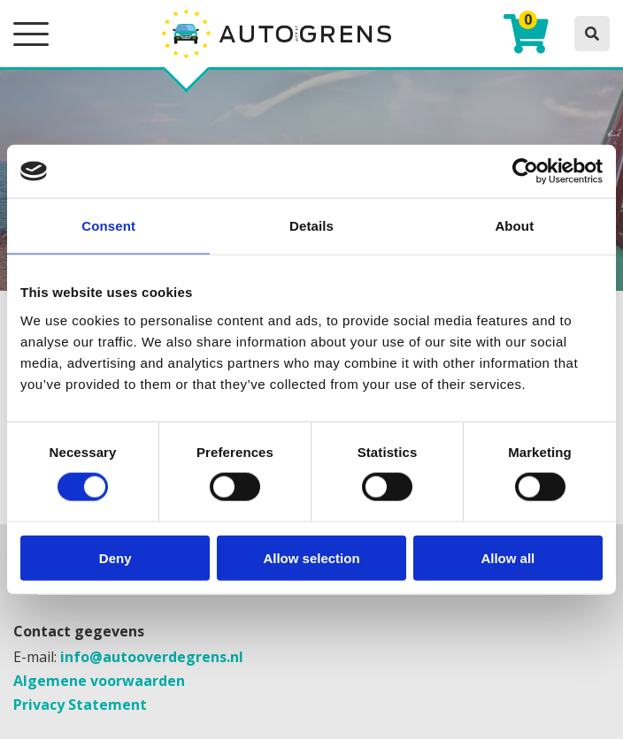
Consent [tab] (108, 225)
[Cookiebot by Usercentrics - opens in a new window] (525, 171)
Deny (115, 557)
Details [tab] (311, 225)
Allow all (508, 557)
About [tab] (514, 225)
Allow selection (311, 557)
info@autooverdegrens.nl (151, 657)
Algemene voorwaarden (99, 680)
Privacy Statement (80, 704)
